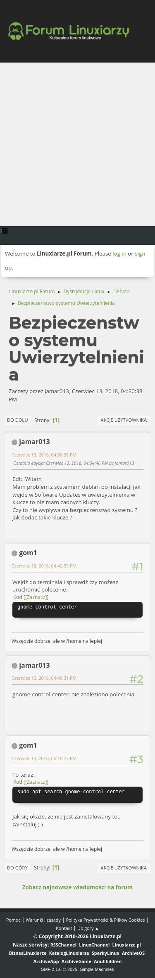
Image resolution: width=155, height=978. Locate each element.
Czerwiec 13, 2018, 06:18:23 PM (44, 758)
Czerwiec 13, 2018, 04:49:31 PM (44, 678)
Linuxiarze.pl (126, 945)
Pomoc (13, 920)
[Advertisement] (77, 144)
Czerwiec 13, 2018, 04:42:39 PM (44, 566)
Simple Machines (97, 969)
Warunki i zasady (43, 920)
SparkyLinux (105, 953)
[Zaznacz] (36, 597)
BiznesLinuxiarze (28, 953)
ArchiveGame (76, 961)
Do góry (17, 868)
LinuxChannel (94, 945)
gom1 (28, 552)
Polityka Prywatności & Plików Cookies (105, 920)
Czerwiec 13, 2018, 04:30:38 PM (44, 455)
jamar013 (34, 441)
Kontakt (64, 928)
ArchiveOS (133, 953)
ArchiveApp (46, 961)
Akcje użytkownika (124, 420)
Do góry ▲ (88, 928)
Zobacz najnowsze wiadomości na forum (77, 887)
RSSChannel (63, 945)
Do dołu (17, 420)
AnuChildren (108, 961)
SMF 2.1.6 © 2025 (59, 969)
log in (119, 253)
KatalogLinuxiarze (69, 953)
